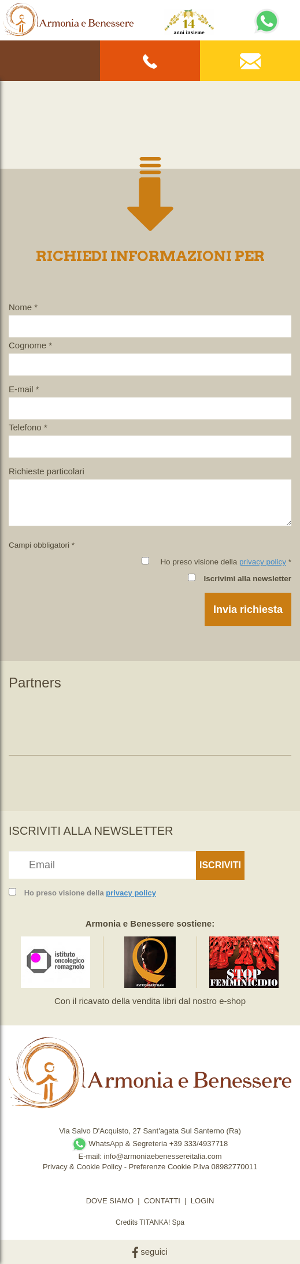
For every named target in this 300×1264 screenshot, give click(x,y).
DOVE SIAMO (110, 1200)
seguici (150, 1251)
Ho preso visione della (90, 892)
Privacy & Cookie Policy (82, 1166)
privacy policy (262, 561)
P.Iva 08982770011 (225, 1166)
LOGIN (202, 1200)
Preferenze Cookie (160, 1166)
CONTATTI (162, 1200)
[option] (56, 720)
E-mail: (90, 1156)
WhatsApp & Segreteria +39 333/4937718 (150, 1143)
